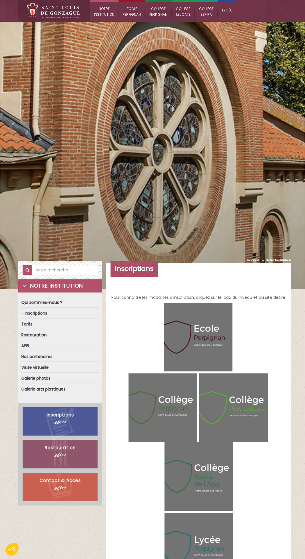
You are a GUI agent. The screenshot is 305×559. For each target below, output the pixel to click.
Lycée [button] (227, 10)
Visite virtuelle (35, 368)
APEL (26, 346)
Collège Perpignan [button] (158, 11)
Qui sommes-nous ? (42, 304)
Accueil (253, 260)
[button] (12, 549)
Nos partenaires (37, 357)
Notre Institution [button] (104, 11)
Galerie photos (36, 378)
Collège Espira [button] (206, 11)
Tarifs (27, 325)
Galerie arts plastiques (43, 389)
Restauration (34, 336)
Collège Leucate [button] (183, 11)
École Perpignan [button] (132, 11)
